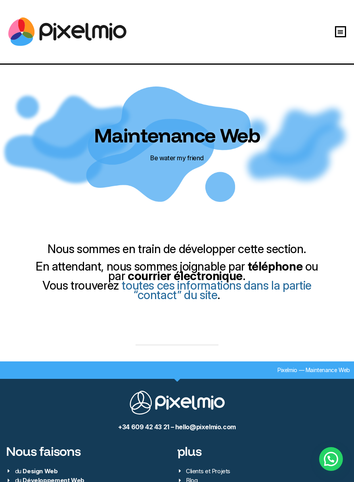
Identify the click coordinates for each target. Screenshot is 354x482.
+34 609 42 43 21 (143, 427)
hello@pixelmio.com (205, 427)
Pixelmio (287, 370)
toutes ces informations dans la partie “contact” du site (216, 290)
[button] (340, 32)
